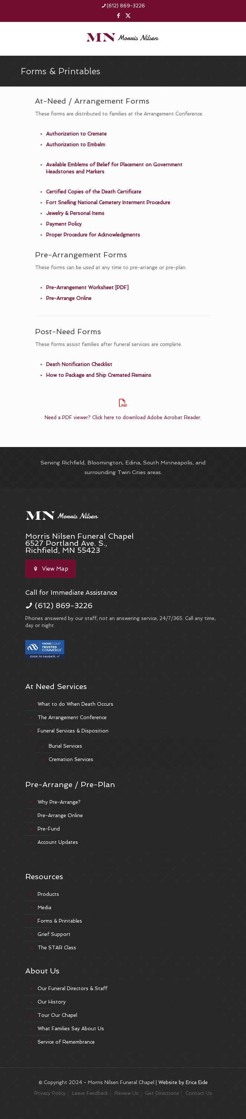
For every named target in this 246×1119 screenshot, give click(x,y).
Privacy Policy (50, 1093)
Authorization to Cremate (76, 134)
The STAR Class (57, 947)
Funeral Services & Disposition (73, 731)
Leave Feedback (90, 1093)
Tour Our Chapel (57, 1015)
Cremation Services (71, 759)
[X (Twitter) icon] (128, 15)
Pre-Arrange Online (68, 298)
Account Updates (58, 842)
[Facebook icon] (119, 15)
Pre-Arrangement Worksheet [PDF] (87, 287)
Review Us (126, 1093)
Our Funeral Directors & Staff (72, 988)
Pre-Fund (49, 829)
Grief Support (54, 934)
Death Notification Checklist (79, 364)
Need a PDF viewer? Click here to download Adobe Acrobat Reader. (123, 417)
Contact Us (198, 1093)
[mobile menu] (10, 11)
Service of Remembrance (66, 1042)
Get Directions (162, 1093)
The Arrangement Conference (72, 717)
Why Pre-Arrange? (59, 802)
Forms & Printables (60, 921)
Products (48, 894)
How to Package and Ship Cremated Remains (98, 375)
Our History (52, 1002)
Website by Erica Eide (183, 1082)
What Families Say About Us (71, 1028)
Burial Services (65, 746)
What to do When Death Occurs (75, 704)
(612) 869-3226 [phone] (126, 6)
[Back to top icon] (236, 1087)
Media (44, 907)
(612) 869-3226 (64, 605)
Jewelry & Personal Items (75, 213)
